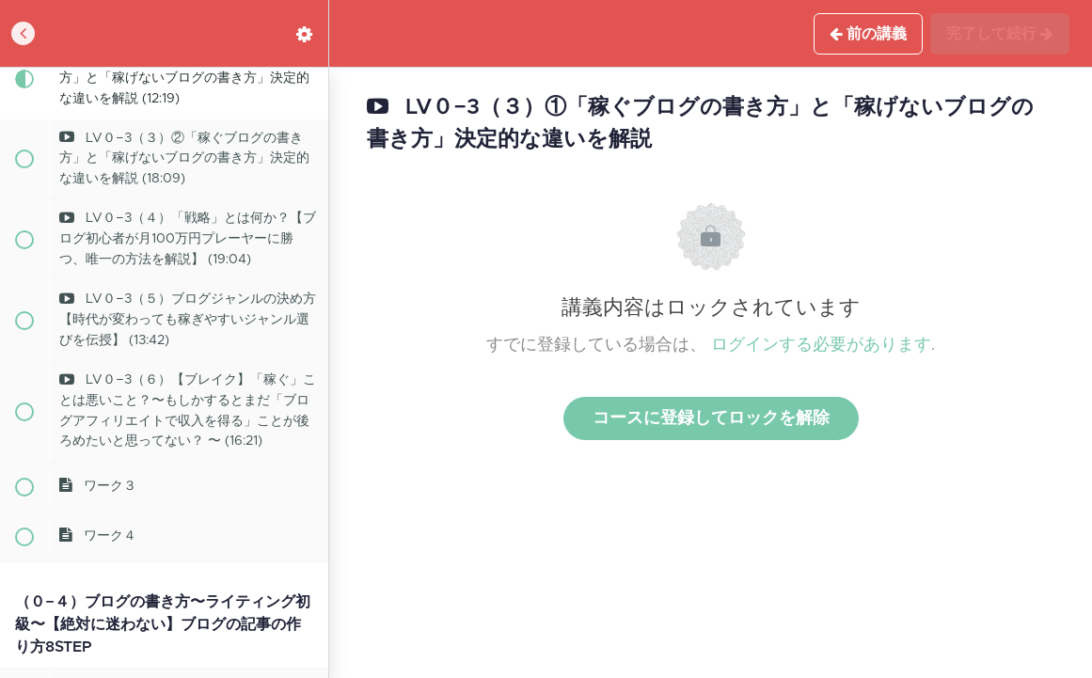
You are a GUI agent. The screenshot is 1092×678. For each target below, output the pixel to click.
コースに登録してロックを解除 (711, 418)
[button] (23, 33)
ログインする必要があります (821, 345)
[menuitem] (304, 33)
